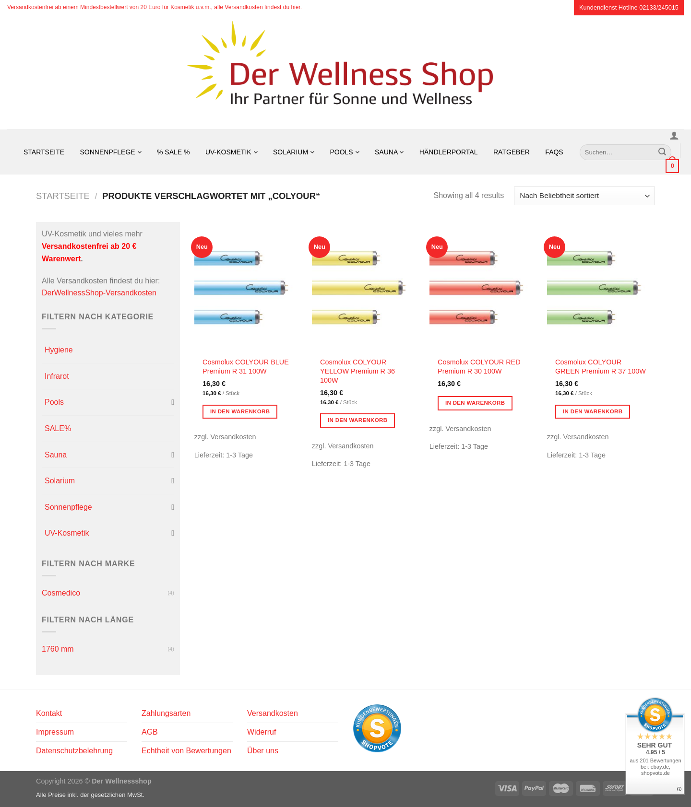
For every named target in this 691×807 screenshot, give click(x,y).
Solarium (293, 152)
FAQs (554, 152)
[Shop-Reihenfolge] (584, 196)
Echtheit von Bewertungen (186, 751)
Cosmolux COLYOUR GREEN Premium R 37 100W (600, 366)
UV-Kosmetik (231, 152)
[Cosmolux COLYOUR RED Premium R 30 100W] (483, 286)
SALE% (58, 428)
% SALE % (173, 152)
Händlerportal (448, 152)
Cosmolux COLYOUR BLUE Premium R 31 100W (246, 366)
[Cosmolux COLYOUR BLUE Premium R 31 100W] (248, 286)
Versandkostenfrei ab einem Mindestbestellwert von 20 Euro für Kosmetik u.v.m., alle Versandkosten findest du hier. (154, 7)
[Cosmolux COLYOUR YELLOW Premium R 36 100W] (366, 286)
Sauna (389, 152)
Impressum (55, 732)
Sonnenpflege (111, 152)
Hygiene (59, 350)
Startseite (44, 152)
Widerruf (261, 732)
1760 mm (58, 649)
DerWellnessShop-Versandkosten (99, 293)
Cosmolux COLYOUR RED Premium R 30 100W (479, 366)
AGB (150, 732)
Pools (344, 152)
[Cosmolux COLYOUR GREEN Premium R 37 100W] (601, 286)
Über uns (262, 751)
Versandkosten (272, 713)
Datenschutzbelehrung (74, 751)
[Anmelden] (674, 135)
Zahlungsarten (166, 713)
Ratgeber (511, 152)
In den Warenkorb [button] (240, 411)
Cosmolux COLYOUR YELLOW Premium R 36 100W (357, 371)
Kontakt (49, 713)
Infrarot (57, 376)
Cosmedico (61, 593)
